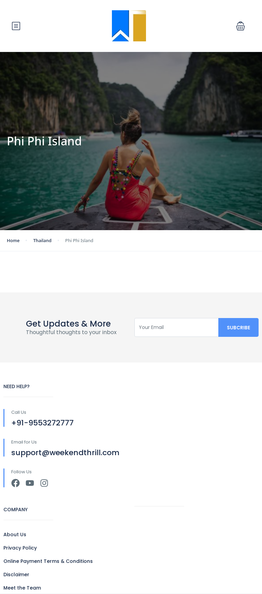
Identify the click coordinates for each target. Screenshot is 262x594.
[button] (240, 26)
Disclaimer (16, 574)
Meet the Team (22, 587)
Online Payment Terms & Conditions (48, 561)
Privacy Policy (20, 547)
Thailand (42, 240)
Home (13, 240)
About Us (14, 534)
